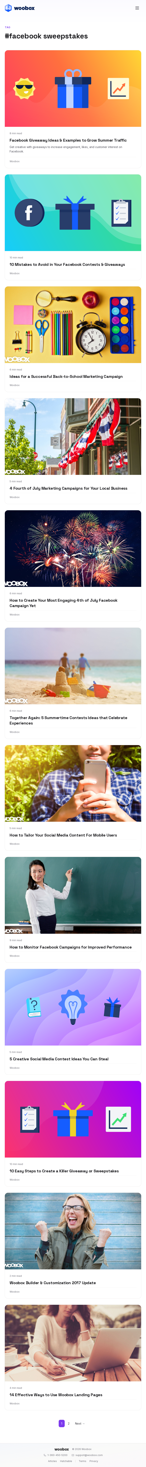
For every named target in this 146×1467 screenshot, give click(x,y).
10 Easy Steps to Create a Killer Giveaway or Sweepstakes (64, 1171)
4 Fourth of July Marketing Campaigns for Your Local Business (68, 488)
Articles (52, 1461)
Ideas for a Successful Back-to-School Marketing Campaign (66, 376)
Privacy (94, 1461)
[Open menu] (137, 8)
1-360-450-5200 (55, 1455)
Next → (80, 1423)
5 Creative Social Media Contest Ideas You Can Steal (59, 1059)
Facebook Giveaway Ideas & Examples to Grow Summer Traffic (68, 140)
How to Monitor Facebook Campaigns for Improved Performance (71, 947)
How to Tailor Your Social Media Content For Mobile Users (63, 835)
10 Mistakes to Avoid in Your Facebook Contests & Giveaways (67, 264)
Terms (82, 1461)
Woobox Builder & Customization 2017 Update (53, 1282)
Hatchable (66, 1461)
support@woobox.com (87, 1455)
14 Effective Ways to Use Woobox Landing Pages (56, 1394)
